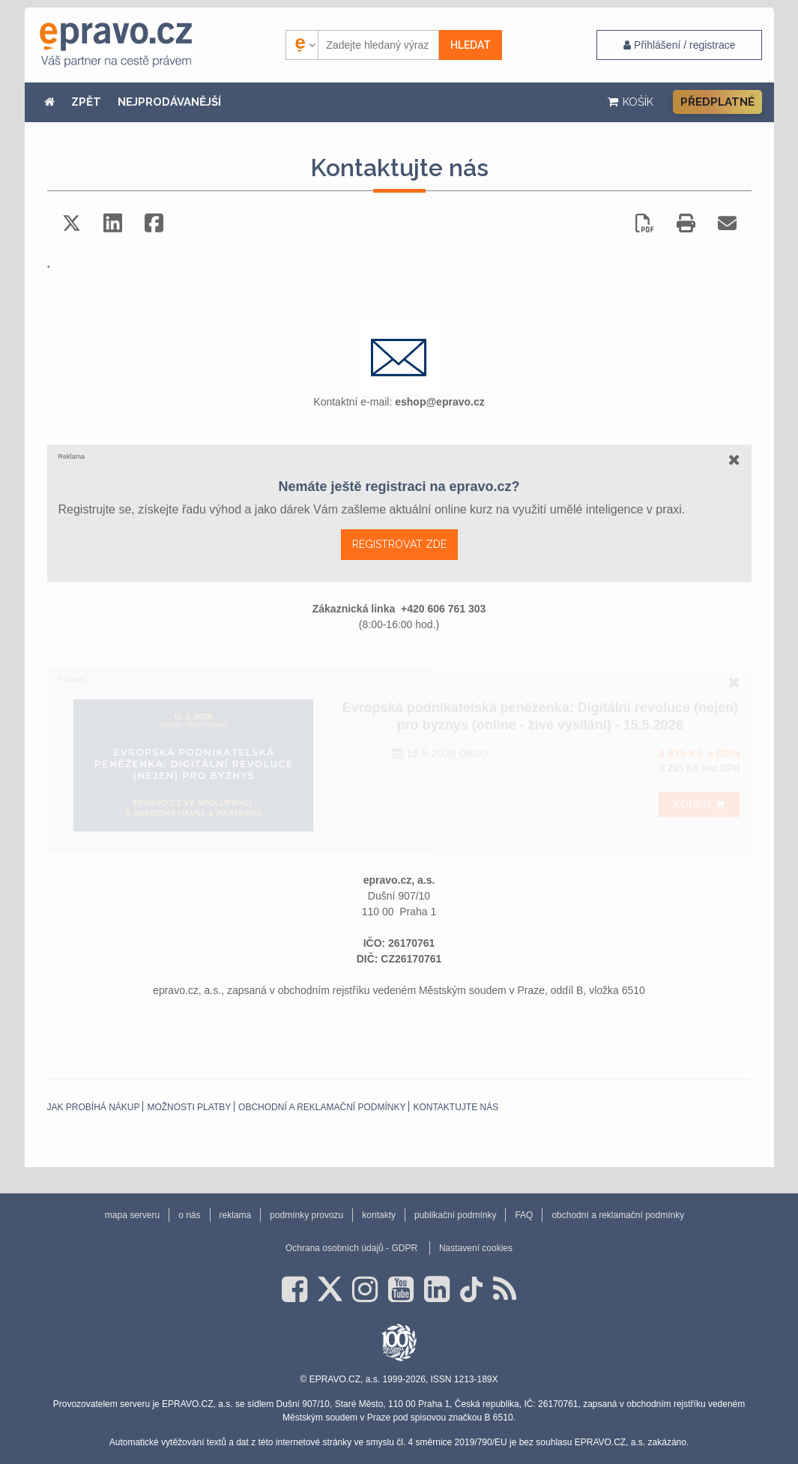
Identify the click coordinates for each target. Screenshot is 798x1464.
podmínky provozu (306, 1215)
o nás (189, 1215)
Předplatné (717, 102)
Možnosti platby (189, 1107)
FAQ (524, 1215)
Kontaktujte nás (455, 1107)
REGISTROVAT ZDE (399, 544)
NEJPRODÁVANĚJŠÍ (169, 102)
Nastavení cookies (476, 1248)
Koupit (699, 804)
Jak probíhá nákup (93, 1107)
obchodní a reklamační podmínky (321, 1107)
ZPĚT (86, 102)
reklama (236, 1215)
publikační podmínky (455, 1215)
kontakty (379, 1215)
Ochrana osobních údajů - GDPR (351, 1248)
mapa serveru (132, 1215)
